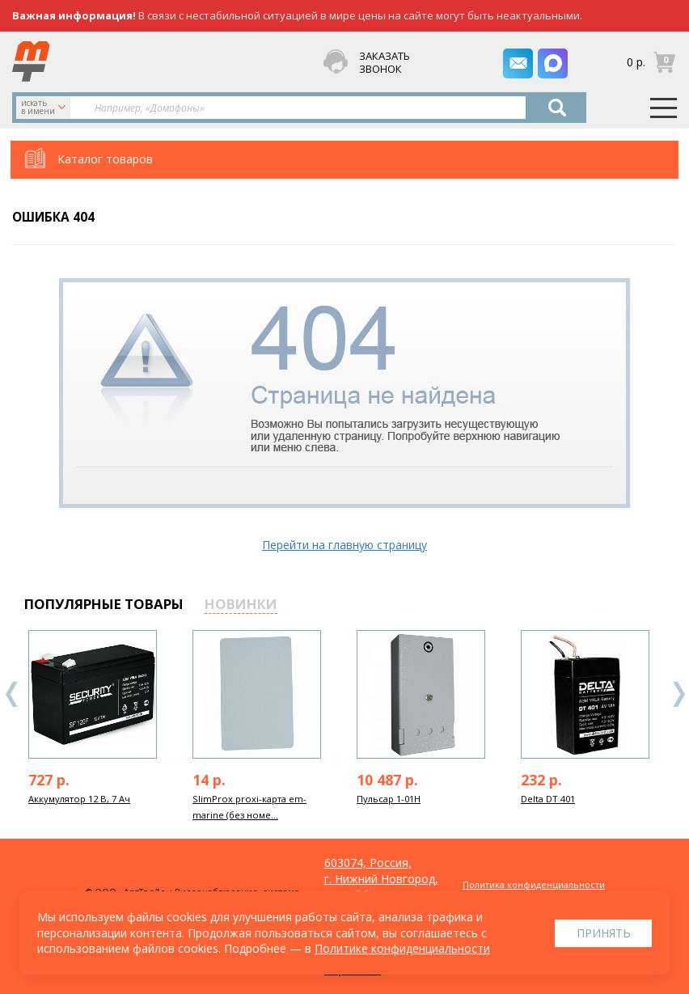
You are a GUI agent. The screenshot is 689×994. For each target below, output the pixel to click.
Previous (12, 694)
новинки (241, 603)
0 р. (636, 61)
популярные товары (104, 603)
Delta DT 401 (548, 799)
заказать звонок (384, 62)
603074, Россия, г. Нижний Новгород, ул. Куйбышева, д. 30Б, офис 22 (381, 887)
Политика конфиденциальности (534, 884)
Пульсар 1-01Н (389, 799)
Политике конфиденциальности (402, 948)
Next (678, 694)
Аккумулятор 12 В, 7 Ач (79, 799)
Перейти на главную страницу (344, 544)
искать (45, 106)
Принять (604, 933)
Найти (557, 107)
